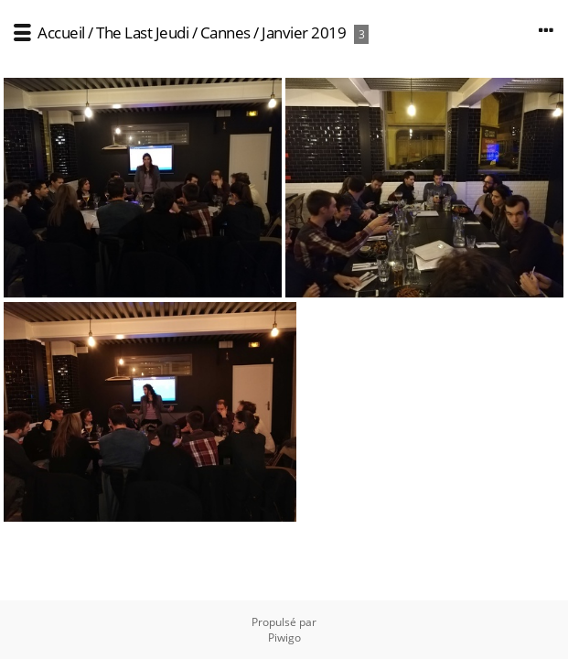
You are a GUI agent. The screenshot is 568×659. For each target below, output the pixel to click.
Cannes (225, 32)
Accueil (61, 32)
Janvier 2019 (304, 32)
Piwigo (284, 637)
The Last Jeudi (142, 32)
